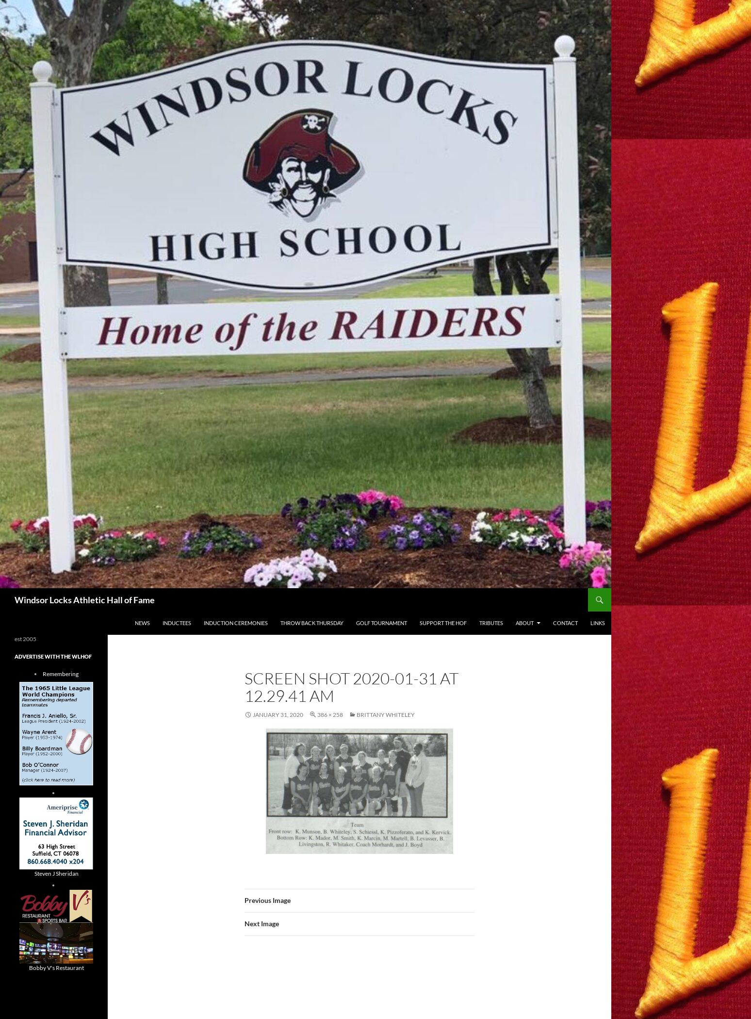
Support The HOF (443, 623)
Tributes (491, 623)
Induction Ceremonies (236, 623)
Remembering (61, 674)
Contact (565, 623)
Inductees (177, 623)
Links (597, 623)
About (525, 623)
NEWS (142, 623)
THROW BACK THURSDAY (311, 623)
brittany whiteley (386, 714)
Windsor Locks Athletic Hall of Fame (85, 599)
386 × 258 (330, 714)
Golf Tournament (381, 623)
